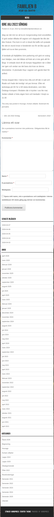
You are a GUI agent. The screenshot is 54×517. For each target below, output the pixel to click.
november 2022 (7, 383)
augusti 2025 (6, 286)
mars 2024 (6, 348)
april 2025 (5, 295)
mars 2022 (6, 409)
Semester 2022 (7, 483)
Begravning (6, 444)
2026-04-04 (6, 238)
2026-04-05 (6, 234)
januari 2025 (6, 308)
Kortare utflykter (32, 104)
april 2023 (5, 369)
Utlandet (5, 501)
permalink (5, 107)
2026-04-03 (6, 242)
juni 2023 (5, 361)
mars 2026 (6, 260)
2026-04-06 (6, 229)
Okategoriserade (8, 466)
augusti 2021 (6, 418)
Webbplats (6, 190)
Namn (5, 176)
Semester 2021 (7, 479)
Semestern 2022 (45, 116)
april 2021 (5, 426)
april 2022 (5, 404)
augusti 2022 (6, 391)
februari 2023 (7, 378)
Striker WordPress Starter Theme (18, 511)
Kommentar (7, 138)
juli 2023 (5, 356)
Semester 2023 (7, 488)
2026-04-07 (6, 225)
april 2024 (5, 343)
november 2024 (7, 317)
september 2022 (8, 387)
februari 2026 (7, 265)
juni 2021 (5, 422)
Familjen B (27, 6)
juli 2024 (5, 330)
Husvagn (23, 104)
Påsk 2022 (6, 470)
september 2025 (8, 282)
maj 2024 (5, 339)
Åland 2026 (6, 440)
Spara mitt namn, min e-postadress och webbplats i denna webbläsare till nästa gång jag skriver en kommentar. (27, 198)
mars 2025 (6, 300)
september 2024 (8, 321)
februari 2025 (7, 304)
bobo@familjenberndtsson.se (31, 29)
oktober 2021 (6, 413)
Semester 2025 (7, 497)
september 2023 (8, 352)
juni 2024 (5, 335)
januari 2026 (6, 269)
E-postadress (8, 183)
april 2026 (5, 256)
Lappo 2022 (6, 457)
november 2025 (7, 273)
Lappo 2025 (6, 462)
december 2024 (7, 313)
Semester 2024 (7, 492)
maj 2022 (5, 400)
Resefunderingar (8, 475)
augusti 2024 (6, 326)
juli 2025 (5, 291)
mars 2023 (6, 374)
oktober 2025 (6, 278)
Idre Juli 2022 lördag (11, 116)
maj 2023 (5, 365)
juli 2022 (5, 396)
